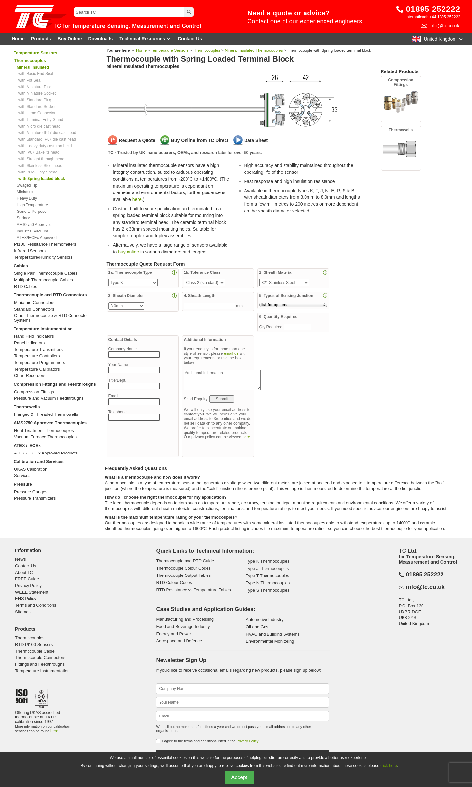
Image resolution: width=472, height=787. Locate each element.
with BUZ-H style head (37, 172)
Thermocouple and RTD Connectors (50, 295)
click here (388, 765)
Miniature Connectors (34, 302)
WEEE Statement (31, 592)
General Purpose (32, 211)
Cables (21, 265)
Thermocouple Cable (35, 651)
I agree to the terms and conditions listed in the (210, 741)
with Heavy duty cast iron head (45, 146)
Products (41, 38)
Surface (23, 218)
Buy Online (70, 38)
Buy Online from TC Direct (199, 140)
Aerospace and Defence (179, 640)
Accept (239, 777)
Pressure (23, 484)
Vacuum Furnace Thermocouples (45, 437)
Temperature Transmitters (38, 349)
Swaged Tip (27, 185)
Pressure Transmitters (35, 498)
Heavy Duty (27, 198)
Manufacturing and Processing (185, 619)
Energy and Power (173, 633)
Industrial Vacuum (32, 231)
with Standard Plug (34, 100)
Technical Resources (145, 39)
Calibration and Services (39, 461)
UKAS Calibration (30, 469)
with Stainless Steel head (40, 165)
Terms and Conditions (35, 605)
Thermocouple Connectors (40, 657)
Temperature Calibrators (37, 369)
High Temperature (32, 205)
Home (18, 38)
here (137, 199)
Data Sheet (256, 140)
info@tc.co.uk (444, 25)
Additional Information (222, 380)
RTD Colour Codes (174, 582)
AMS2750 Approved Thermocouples (50, 422)
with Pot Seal (29, 80)
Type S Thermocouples (267, 590)
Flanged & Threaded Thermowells (46, 414)
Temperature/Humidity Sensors (43, 257)
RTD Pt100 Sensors (34, 644)
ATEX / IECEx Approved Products (46, 453)
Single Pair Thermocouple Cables (45, 273)
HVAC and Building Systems (273, 634)
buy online (128, 251)
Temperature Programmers (39, 362)
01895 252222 (433, 9)
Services (22, 476)
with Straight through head (41, 159)
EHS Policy (25, 598)
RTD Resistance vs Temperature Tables (193, 589)
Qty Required (271, 327)
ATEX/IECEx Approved (37, 237)
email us (231, 353)
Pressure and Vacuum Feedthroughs (49, 398)
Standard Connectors (34, 309)
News (20, 559)
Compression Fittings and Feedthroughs (55, 384)
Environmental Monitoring (270, 641)
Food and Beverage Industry (183, 626)
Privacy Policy (28, 585)
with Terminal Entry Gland (40, 119)
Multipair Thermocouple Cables (43, 280)
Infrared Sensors (30, 251)
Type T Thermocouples (267, 575)
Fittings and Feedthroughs (40, 664)
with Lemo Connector (36, 113)
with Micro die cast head (39, 126)
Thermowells (27, 406)
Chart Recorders (29, 375)
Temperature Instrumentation (43, 328)
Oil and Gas (257, 626)
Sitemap (23, 611)
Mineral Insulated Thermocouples (254, 50)
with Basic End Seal (35, 73)
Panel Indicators (29, 343)
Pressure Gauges (30, 492)
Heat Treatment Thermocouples (44, 430)
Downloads (100, 38)
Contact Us (190, 38)
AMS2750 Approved (34, 224)
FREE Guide (27, 578)
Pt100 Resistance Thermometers (45, 244)
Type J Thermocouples (267, 568)
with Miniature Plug (34, 87)
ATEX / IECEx (27, 445)
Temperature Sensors (35, 52)
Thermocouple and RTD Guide (185, 560)
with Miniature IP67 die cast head (47, 133)
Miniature (25, 192)
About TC (24, 572)
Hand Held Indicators (34, 336)
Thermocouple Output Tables (183, 575)
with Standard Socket (36, 106)
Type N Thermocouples (268, 582)
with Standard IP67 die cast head (47, 139)
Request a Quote (137, 140)
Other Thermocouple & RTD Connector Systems (51, 318)
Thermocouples (206, 50)
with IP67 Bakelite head (38, 152)
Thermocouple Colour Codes (183, 568)
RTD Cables (25, 286)
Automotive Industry (265, 619)
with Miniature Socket (37, 93)
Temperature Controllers (37, 356)
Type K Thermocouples (267, 561)
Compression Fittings (34, 392)
